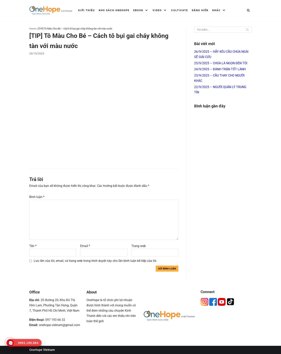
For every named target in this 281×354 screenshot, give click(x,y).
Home (32, 28)
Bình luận (36, 197)
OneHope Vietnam (42, 350)
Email (85, 246)
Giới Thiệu (86, 10)
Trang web (138, 246)
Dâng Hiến (200, 10)
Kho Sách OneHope (114, 10)
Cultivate (179, 10)
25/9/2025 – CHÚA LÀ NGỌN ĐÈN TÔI (220, 63)
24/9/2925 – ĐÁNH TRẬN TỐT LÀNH (220, 69)
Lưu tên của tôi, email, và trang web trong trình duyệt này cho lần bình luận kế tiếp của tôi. (95, 261)
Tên (32, 246)
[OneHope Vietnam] (50, 10)
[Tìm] (248, 10)
